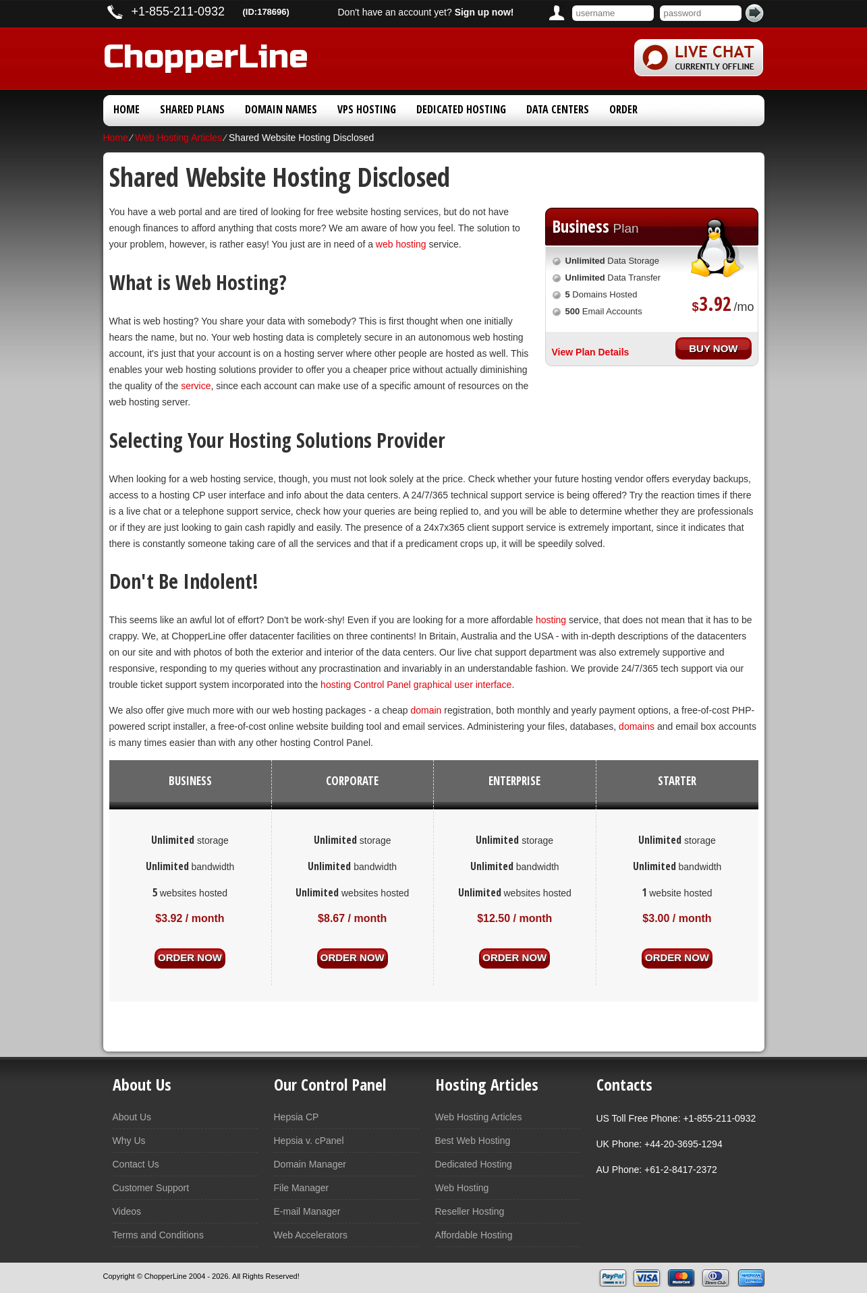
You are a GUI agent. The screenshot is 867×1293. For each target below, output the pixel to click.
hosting (551, 619)
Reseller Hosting (470, 1211)
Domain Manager (310, 1164)
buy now (713, 346)
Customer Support (151, 1187)
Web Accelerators (310, 1235)
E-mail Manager (307, 1211)
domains (636, 726)
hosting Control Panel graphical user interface (415, 684)
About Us (132, 1117)
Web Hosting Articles (178, 137)
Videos (127, 1211)
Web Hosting (462, 1187)
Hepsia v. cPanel (309, 1140)
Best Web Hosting (473, 1140)
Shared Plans (192, 109)
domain (425, 710)
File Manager (301, 1187)
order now (190, 956)
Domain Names (281, 109)
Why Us (129, 1140)
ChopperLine (205, 54)
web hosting (401, 244)
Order (623, 109)
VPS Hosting (366, 109)
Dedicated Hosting (461, 109)
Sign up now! (484, 12)
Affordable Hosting (474, 1235)
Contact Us (136, 1164)
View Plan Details (591, 352)
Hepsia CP (296, 1117)
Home (126, 109)
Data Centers (557, 109)
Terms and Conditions (158, 1235)
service (196, 385)
